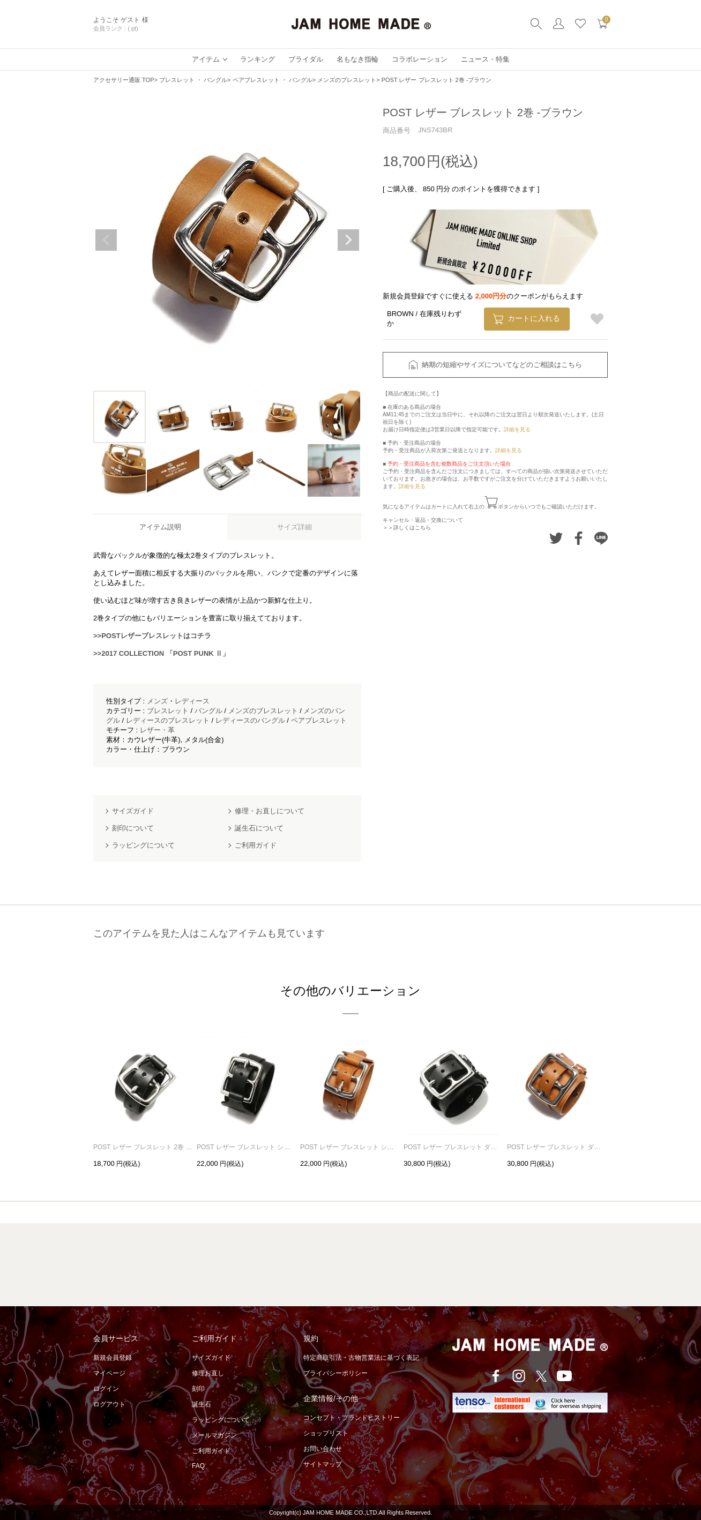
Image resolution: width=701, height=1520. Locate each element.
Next (348, 240)
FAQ (198, 1466)
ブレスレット (168, 711)
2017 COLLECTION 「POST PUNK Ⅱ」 (165, 653)
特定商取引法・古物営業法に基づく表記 (361, 1357)
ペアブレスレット (319, 720)
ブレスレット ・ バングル (193, 80)
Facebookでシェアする (578, 538)
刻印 (198, 1388)
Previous (106, 240)
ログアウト (109, 1404)
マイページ (109, 1373)
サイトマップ (322, 1464)
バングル (208, 711)
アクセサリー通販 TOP (123, 80)
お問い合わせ (322, 1448)
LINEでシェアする (601, 538)
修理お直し (208, 1373)
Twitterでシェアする (556, 538)
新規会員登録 (112, 1357)
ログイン (106, 1388)
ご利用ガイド (211, 1451)
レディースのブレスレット (168, 720)
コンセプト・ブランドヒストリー (351, 1417)
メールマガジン (214, 1435)
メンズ (157, 701)
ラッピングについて (221, 1420)
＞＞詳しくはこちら (407, 527)
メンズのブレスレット (346, 80)
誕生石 (201, 1404)
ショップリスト (325, 1433)
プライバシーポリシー (335, 1373)
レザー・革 (157, 730)
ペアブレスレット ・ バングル (272, 80)
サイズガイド (211, 1357)
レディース (192, 701)
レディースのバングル (250, 720)
